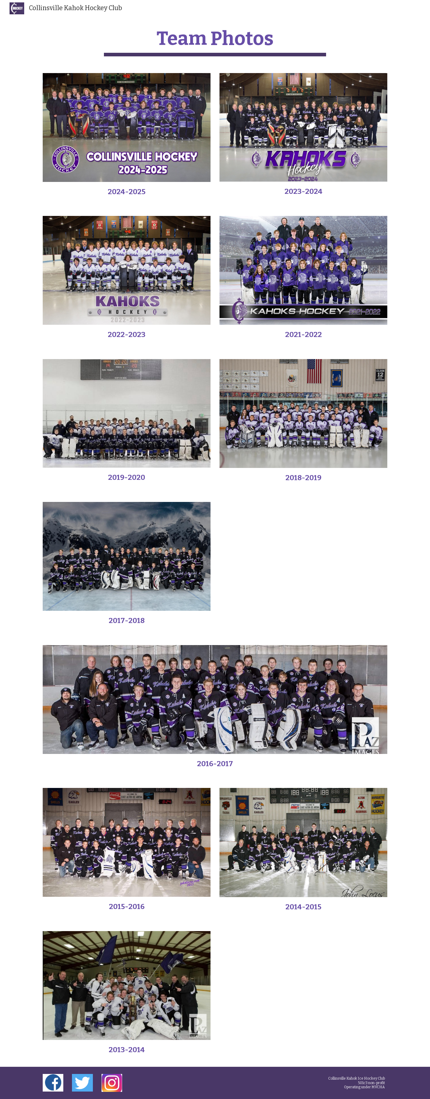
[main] (215, 42)
